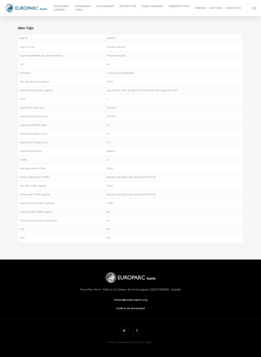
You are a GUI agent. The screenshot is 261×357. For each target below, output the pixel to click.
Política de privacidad (130, 308)
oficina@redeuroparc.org (130, 299)
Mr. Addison (147, 342)
